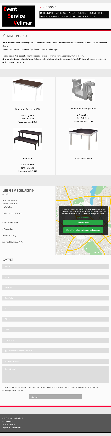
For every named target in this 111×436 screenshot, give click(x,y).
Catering (82, 13)
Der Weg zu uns (69, 16)
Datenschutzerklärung (19, 387)
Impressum (6, 427)
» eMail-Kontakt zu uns (10, 222)
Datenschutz (16, 427)
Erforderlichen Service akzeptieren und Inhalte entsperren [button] (83, 230)
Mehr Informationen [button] (83, 218)
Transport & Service (86, 16)
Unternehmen (54, 16)
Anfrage (43, 16)
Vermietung (61, 13)
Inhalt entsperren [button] (83, 222)
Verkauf (73, 13)
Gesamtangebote (96, 13)
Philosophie (49, 13)
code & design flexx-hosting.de (12, 418)
